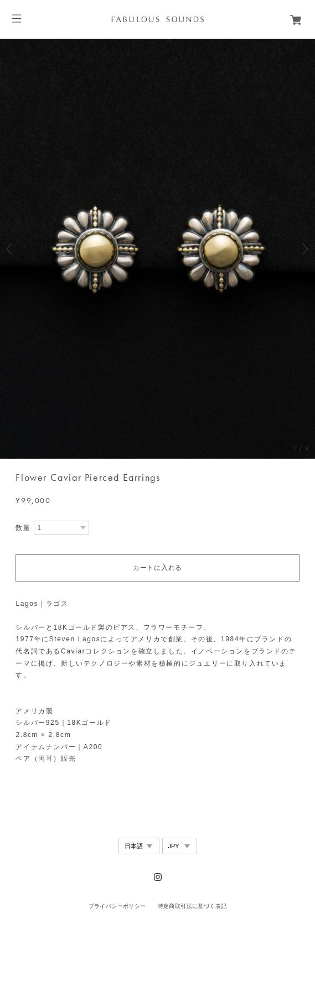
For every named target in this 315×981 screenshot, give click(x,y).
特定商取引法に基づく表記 (192, 906)
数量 (23, 528)
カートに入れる (157, 568)
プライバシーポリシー (117, 906)
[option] (157, 249)
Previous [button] (11, 249)
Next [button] (304, 249)
